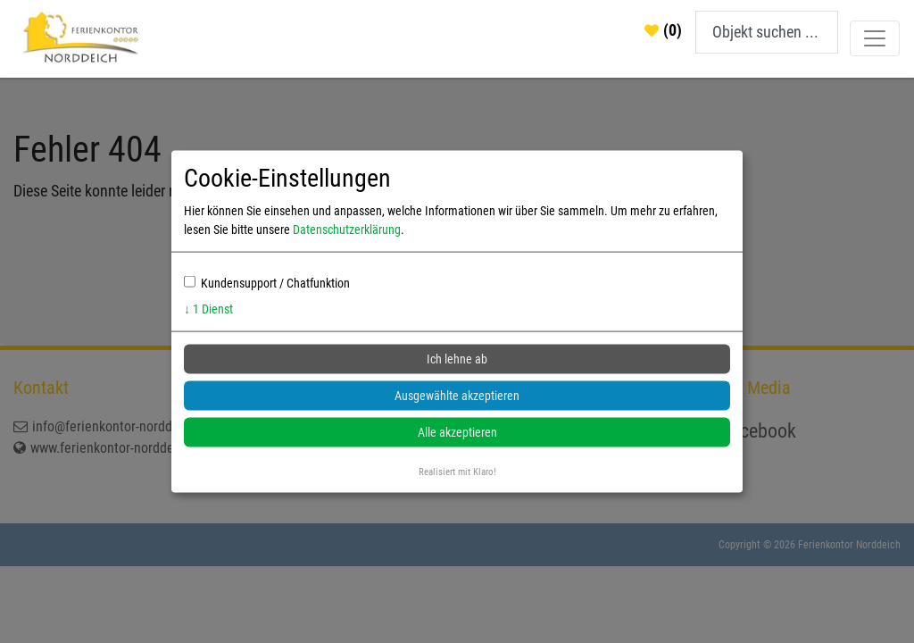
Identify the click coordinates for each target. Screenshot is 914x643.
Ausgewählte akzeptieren (457, 395)
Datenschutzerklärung (347, 229)
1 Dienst (208, 309)
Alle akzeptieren (457, 432)
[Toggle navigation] (875, 38)
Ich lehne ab (457, 359)
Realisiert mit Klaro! (457, 472)
